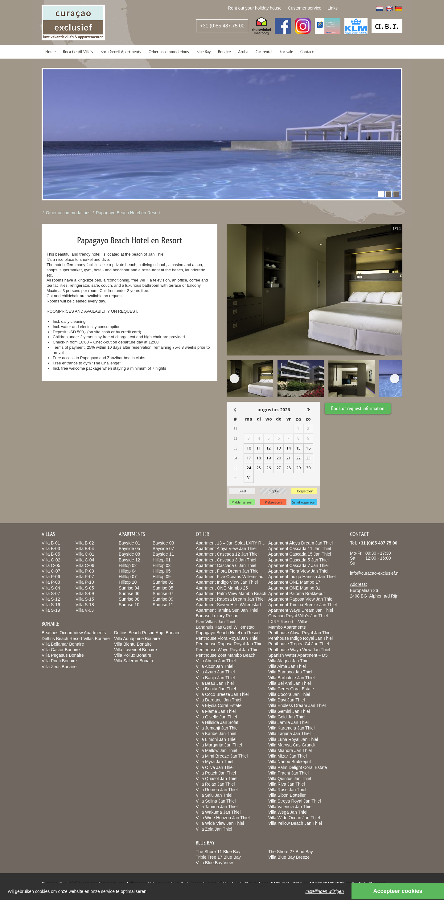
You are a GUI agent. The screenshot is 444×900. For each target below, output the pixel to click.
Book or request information (359, 407)
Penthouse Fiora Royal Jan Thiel (227, 638)
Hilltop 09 (162, 576)
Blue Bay (203, 52)
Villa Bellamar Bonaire (63, 644)
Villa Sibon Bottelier (287, 795)
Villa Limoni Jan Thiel (216, 739)
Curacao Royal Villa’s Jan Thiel (298, 615)
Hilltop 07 (128, 576)
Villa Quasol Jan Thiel (216, 778)
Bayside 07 (163, 548)
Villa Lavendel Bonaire (135, 649)
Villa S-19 (51, 610)
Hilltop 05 (162, 571)
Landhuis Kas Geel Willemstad (225, 627)
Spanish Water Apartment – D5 (297, 655)
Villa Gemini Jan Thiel (289, 711)
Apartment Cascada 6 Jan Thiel (226, 565)
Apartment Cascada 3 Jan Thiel (226, 559)
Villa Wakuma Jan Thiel (218, 812)
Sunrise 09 (163, 599)
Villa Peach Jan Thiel (216, 773)
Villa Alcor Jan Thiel (214, 666)
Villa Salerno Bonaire (134, 660)
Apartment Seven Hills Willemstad (228, 604)
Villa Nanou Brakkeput (289, 761)
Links (332, 8)
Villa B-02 (85, 542)
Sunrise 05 (163, 588)
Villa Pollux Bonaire (132, 655)
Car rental (264, 52)
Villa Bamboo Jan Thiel (290, 671)
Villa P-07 (85, 576)
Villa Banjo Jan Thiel (215, 677)
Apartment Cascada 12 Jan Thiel (227, 554)
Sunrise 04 (129, 588)
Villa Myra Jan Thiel (214, 761)
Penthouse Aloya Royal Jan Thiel (299, 632)
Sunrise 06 (129, 593)
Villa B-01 (51, 542)
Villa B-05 (51, 554)
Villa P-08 (51, 582)
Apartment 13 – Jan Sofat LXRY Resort (233, 542)
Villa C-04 (85, 559)
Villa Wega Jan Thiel (287, 812)
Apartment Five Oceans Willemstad (229, 576)
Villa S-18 (85, 604)
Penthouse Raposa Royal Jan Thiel (229, 643)
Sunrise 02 (163, 582)
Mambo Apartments (287, 627)
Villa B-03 (51, 548)
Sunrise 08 (129, 599)
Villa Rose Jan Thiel (287, 789)
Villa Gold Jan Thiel (286, 716)
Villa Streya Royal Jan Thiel (294, 801)
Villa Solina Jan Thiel (216, 801)
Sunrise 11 (163, 604)
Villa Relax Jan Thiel (215, 784)
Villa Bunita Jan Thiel (216, 688)
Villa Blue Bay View (214, 862)
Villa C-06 (85, 565)
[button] (381, 194)
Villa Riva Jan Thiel (286, 784)
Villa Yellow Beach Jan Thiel (295, 823)
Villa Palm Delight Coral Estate (297, 767)
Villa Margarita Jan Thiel (219, 744)
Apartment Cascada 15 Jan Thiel (299, 554)
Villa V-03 (85, 610)
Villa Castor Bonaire (61, 649)
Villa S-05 (85, 588)
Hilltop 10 (128, 582)
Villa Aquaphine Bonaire (137, 638)
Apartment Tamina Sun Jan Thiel (227, 610)
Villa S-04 (51, 588)
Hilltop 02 (128, 565)
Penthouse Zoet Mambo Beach (225, 655)
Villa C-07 (51, 571)
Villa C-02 (51, 559)
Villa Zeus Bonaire (59, 666)
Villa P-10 (85, 582)
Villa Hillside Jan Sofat (217, 722)
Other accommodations (169, 52)
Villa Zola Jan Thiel (214, 829)
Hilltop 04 (128, 571)
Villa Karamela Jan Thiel (291, 727)
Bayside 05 (129, 548)
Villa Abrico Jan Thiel (216, 660)
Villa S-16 (51, 604)
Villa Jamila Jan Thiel (288, 722)
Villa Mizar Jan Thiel (287, 756)
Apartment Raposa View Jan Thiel (300, 599)
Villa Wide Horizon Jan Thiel (223, 817)
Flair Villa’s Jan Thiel (215, 621)
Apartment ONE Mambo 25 (222, 588)
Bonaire (224, 52)
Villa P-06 (51, 576)
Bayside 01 (129, 542)
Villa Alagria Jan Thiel (288, 660)
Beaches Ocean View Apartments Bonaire (82, 632)
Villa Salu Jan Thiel (214, 795)
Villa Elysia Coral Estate (218, 705)
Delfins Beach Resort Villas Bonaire (76, 638)
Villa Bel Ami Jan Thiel (289, 683)
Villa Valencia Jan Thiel (290, 806)
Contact (307, 52)
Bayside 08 (129, 554)
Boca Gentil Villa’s (78, 52)
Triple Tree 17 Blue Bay (218, 857)
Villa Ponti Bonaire (59, 660)
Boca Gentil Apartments (121, 52)
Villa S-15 (85, 599)
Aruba (243, 52)
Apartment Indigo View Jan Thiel (227, 582)
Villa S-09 (85, 593)
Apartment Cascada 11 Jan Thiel (299, 548)
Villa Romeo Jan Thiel (217, 789)
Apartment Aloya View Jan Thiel (226, 548)
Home (50, 52)
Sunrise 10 (129, 604)
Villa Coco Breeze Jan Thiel (222, 694)
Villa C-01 (85, 554)
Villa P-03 (85, 571)
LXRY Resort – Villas (288, 621)
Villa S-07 (51, 593)
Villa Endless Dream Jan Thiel (297, 705)
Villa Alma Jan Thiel (287, 666)
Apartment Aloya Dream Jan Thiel (300, 542)
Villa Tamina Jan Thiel (216, 806)
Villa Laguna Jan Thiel (289, 733)
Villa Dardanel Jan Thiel (218, 699)
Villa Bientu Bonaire (133, 644)
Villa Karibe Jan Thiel (216, 733)
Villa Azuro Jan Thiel (215, 671)
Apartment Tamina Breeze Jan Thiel (302, 604)
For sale (286, 52)
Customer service (304, 8)
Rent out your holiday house (255, 8)
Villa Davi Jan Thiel (286, 699)
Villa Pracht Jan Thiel (288, 773)
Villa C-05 (51, 565)
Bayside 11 (163, 554)
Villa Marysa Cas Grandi (291, 744)
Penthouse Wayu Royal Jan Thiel (227, 649)
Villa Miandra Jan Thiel (290, 750)
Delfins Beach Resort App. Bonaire (147, 632)
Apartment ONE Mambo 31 (294, 588)
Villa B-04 (85, 548)
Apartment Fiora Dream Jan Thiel (228, 571)
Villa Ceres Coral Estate (291, 688)
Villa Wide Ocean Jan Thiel (294, 817)
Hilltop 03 (162, 565)
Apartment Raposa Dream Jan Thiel (230, 599)
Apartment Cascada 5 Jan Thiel (298, 559)
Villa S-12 (51, 599)
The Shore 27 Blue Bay (290, 851)
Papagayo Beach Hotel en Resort (128, 212)
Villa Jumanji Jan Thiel (217, 727)
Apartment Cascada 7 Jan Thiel (298, 565)
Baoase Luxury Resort (217, 615)
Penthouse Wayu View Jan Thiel (299, 649)
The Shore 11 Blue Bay (218, 851)
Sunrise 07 (163, 593)
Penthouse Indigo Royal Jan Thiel (300, 638)
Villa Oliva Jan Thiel (214, 767)
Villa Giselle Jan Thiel (216, 716)
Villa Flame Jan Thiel (216, 711)
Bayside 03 (163, 542)
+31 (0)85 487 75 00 (222, 25)
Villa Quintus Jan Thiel (289, 778)
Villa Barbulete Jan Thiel (291, 677)
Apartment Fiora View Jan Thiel (298, 571)
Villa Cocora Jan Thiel (289, 694)
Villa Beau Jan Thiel (215, 683)
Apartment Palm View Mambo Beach (231, 593)
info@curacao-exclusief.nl (375, 573)
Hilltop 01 (162, 559)
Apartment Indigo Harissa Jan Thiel (301, 576)
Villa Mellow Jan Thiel (216, 750)
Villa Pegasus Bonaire (63, 655)
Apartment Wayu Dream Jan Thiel (300, 610)
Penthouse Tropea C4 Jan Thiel (298, 643)
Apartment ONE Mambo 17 (294, 582)
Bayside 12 (129, 559)
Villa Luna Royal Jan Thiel (293, 739)
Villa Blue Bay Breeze (289, 857)
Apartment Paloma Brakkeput (296, 593)
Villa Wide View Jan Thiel (220, 823)
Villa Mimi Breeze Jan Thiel (222, 756)
